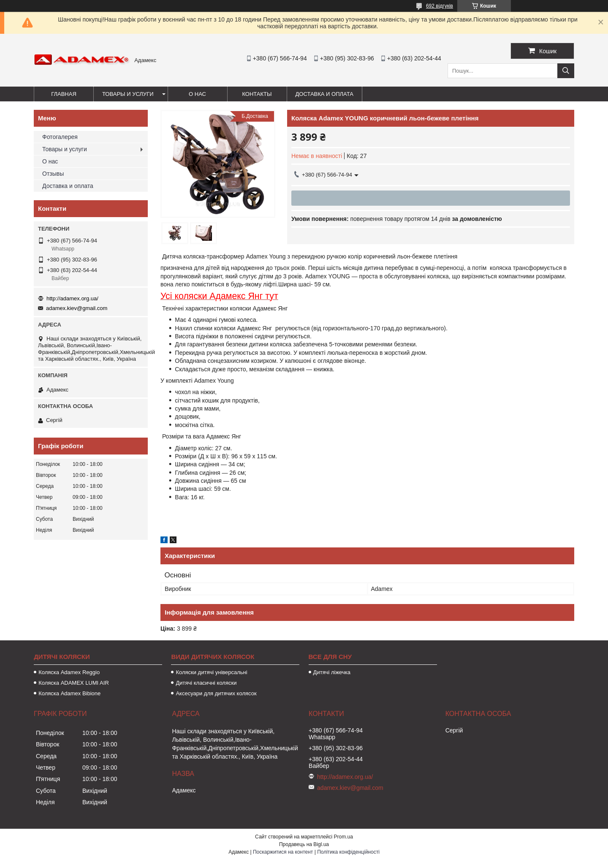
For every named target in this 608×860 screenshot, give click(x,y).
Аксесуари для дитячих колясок (216, 693)
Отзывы (53, 173)
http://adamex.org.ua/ (72, 298)
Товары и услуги (128, 94)
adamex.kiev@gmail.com (76, 308)
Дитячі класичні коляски (206, 683)
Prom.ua (343, 837)
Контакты (256, 94)
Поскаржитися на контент (283, 852)
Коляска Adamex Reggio (69, 672)
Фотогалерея (60, 136)
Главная (63, 94)
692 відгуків (439, 6)
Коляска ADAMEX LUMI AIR (73, 683)
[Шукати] (565, 70)
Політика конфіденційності (348, 852)
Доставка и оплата (324, 94)
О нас (197, 94)
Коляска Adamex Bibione (69, 693)
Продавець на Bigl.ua (304, 844)
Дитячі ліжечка (331, 672)
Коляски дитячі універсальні (211, 672)
